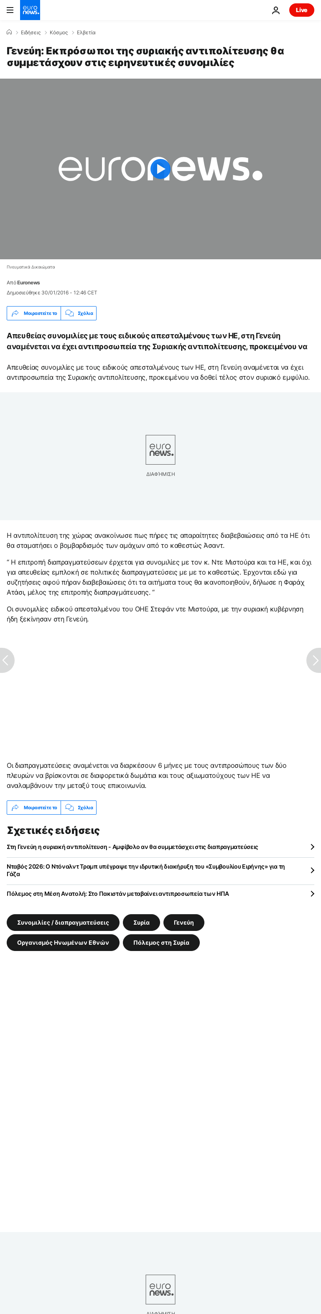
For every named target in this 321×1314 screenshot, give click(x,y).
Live (302, 9)
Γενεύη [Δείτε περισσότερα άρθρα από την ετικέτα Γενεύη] (184, 922)
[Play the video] (160, 169)
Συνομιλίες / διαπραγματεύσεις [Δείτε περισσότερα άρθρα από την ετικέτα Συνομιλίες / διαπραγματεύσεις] (63, 922)
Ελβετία (86, 32)
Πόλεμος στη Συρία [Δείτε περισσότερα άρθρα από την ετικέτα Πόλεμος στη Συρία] (161, 942)
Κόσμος (59, 32)
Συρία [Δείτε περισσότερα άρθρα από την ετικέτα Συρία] (141, 922)
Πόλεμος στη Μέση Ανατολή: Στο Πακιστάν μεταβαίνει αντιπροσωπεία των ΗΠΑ (118, 893)
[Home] (9, 32)
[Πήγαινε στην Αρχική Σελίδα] (30, 10)
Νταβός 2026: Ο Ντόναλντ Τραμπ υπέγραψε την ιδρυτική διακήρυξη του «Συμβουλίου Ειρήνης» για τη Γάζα (146, 870)
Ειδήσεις (31, 32)
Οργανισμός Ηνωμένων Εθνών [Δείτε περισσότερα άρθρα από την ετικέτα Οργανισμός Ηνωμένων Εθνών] (63, 942)
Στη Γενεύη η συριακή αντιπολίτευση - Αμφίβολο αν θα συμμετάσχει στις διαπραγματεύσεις (132, 846)
